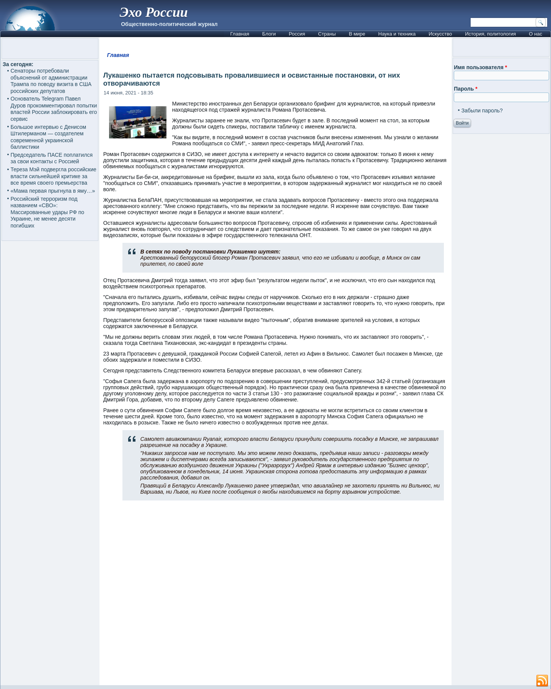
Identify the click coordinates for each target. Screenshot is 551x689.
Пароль (465, 89)
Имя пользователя (480, 67)
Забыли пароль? (482, 110)
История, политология (490, 34)
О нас (535, 34)
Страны (327, 34)
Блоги (269, 34)
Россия (297, 34)
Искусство (440, 34)
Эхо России (153, 12)
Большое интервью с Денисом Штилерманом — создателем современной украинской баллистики (48, 137)
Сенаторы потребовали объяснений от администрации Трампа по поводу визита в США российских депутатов (51, 81)
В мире (357, 34)
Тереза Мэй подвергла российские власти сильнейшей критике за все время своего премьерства (53, 176)
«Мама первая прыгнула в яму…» (53, 191)
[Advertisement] (275, 596)
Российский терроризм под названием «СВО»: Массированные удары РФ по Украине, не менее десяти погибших (48, 212)
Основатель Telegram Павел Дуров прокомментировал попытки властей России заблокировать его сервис (54, 109)
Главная (239, 34)
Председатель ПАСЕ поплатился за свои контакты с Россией (52, 158)
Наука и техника (397, 34)
